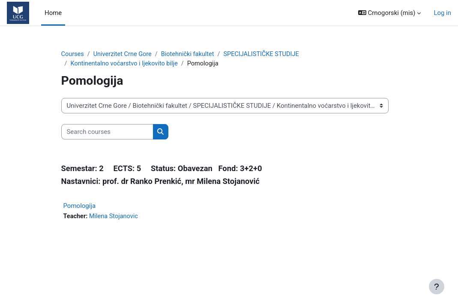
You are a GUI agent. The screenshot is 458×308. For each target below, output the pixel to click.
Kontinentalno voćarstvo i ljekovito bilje (126, 64)
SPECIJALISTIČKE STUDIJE (267, 54)
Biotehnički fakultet (191, 54)
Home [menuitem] (53, 13)
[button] (390, 13)
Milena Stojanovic (115, 217)
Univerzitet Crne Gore (124, 54)
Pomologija (79, 206)
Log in (442, 13)
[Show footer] (436, 286)
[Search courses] (107, 132)
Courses (73, 54)
